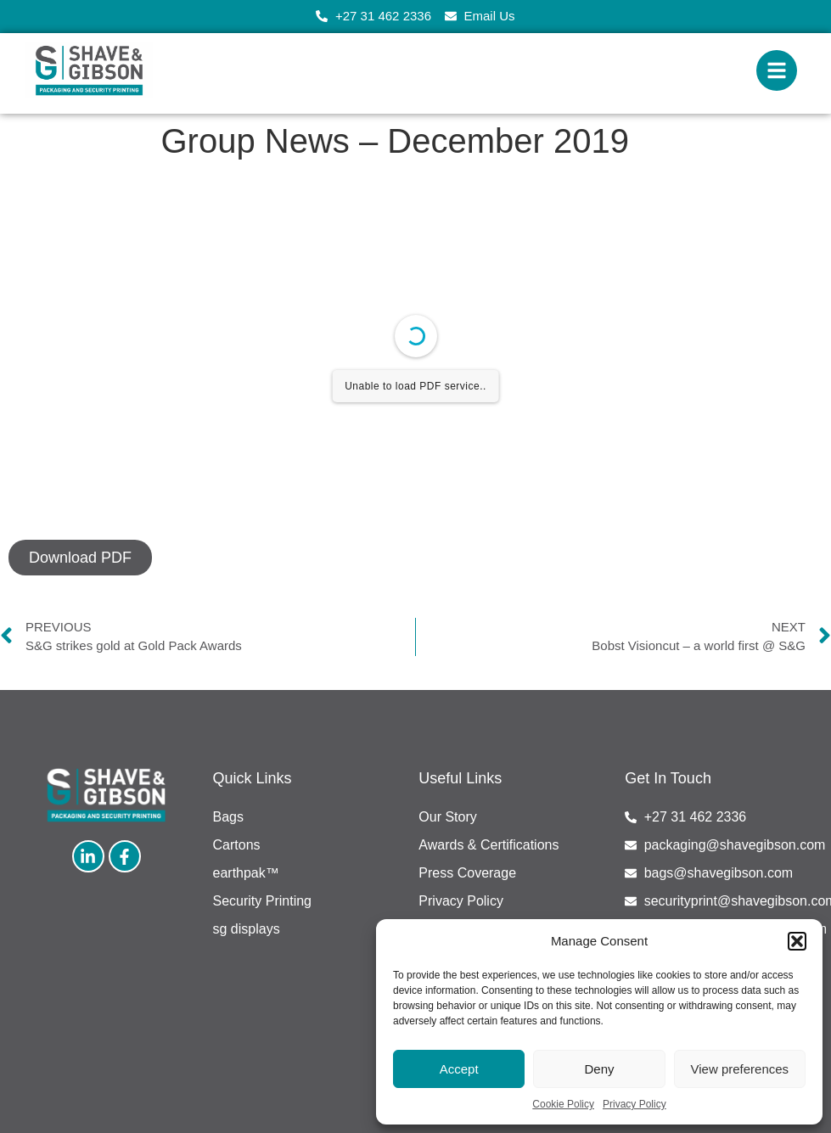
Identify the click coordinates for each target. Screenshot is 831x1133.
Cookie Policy (563, 1104)
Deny (599, 1069)
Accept (459, 1069)
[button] (797, 941)
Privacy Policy (634, 1104)
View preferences (740, 1069)
